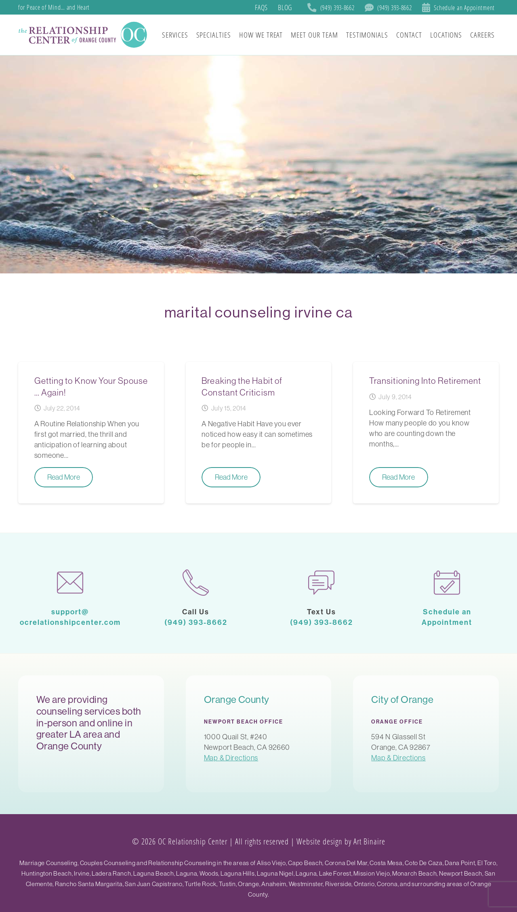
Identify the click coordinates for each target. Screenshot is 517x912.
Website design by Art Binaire (340, 841)
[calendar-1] (447, 582)
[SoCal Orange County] (84, 34)
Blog (285, 7)
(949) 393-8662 (195, 622)
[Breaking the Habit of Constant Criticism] (259, 433)
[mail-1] (70, 582)
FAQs (261, 7)
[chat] (321, 582)
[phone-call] (196, 582)
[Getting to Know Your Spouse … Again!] (91, 433)
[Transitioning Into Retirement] (426, 433)
